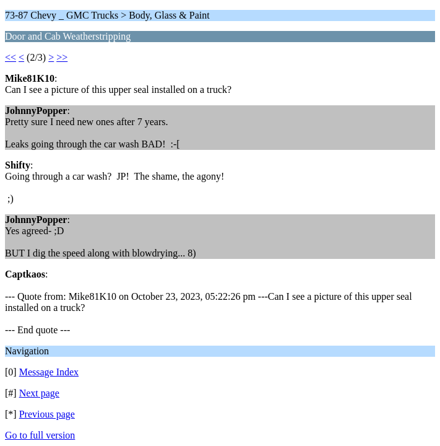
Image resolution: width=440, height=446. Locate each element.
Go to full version (40, 435)
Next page (39, 393)
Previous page (47, 414)
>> (61, 57)
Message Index (49, 372)
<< (10, 57)
